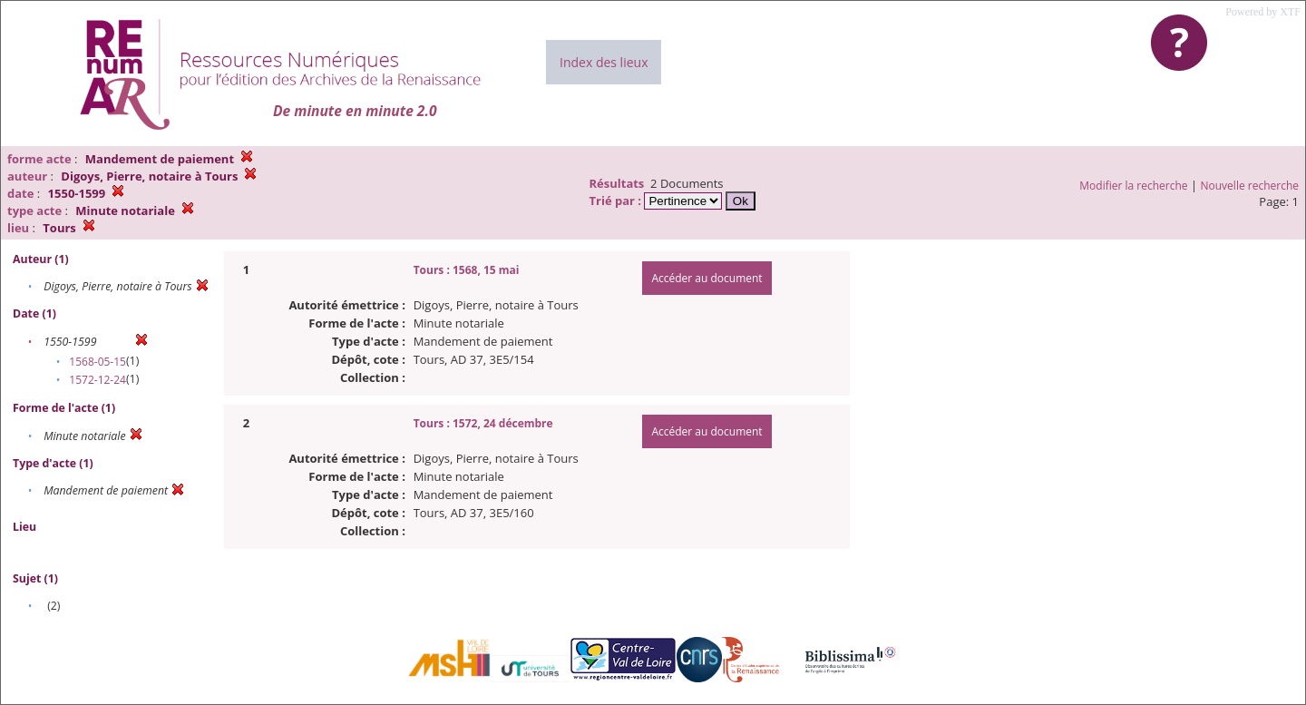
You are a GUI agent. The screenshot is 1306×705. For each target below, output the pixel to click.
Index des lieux (604, 62)
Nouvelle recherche (1250, 185)
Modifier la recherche (1133, 185)
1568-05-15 (97, 361)
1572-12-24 (97, 379)
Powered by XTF (1263, 11)
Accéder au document (706, 278)
